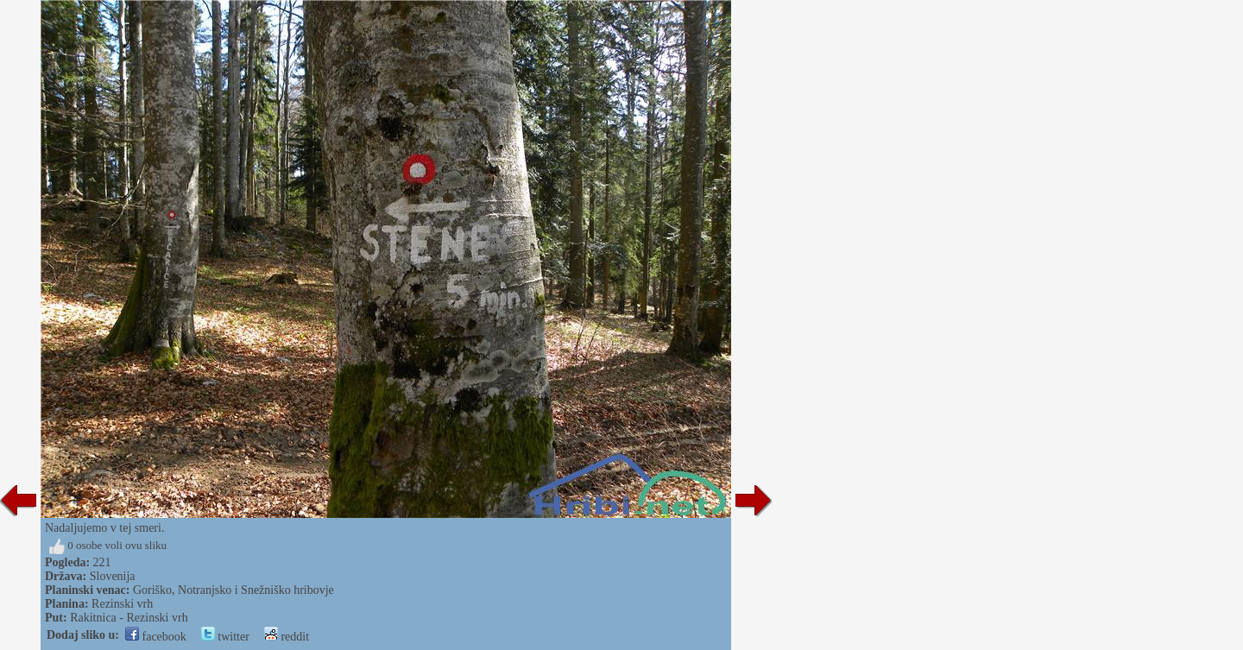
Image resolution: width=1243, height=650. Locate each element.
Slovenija (113, 576)
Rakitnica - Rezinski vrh (128, 617)
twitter (225, 636)
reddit (286, 636)
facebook (155, 636)
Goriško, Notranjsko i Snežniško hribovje (233, 590)
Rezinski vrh (122, 603)
